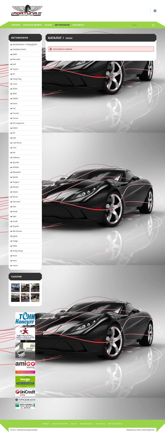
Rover (14, 255)
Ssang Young (17, 251)
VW (13, 133)
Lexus (14, 84)
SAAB (14, 246)
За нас (48, 25)
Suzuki (14, 221)
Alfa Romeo (17, 231)
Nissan (15, 197)
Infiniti (14, 128)
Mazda (15, 177)
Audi (14, 64)
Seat (14, 206)
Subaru (15, 192)
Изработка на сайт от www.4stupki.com (140, 430)
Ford (14, 147)
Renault (15, 187)
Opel (14, 216)
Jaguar (14, 236)
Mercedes (16, 59)
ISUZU (14, 89)
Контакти (78, 25)
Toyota (15, 69)
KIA (13, 152)
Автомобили (62, 25)
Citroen (15, 118)
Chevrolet (16, 201)
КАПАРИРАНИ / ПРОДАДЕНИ (24, 44)
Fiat (14, 108)
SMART (15, 98)
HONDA (15, 167)
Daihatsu (16, 157)
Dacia (14, 103)
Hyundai (15, 162)
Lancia (15, 265)
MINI (14, 93)
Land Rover (17, 143)
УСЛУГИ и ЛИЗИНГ (32, 25)
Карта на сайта (115, 424)
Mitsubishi (16, 172)
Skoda (14, 211)
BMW (14, 54)
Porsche (15, 113)
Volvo (14, 260)
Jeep (14, 138)
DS (13, 74)
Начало (16, 25)
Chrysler (15, 226)
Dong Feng (16, 79)
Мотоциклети (18, 123)
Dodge (15, 241)
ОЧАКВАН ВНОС (19, 49)
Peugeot (15, 182)
